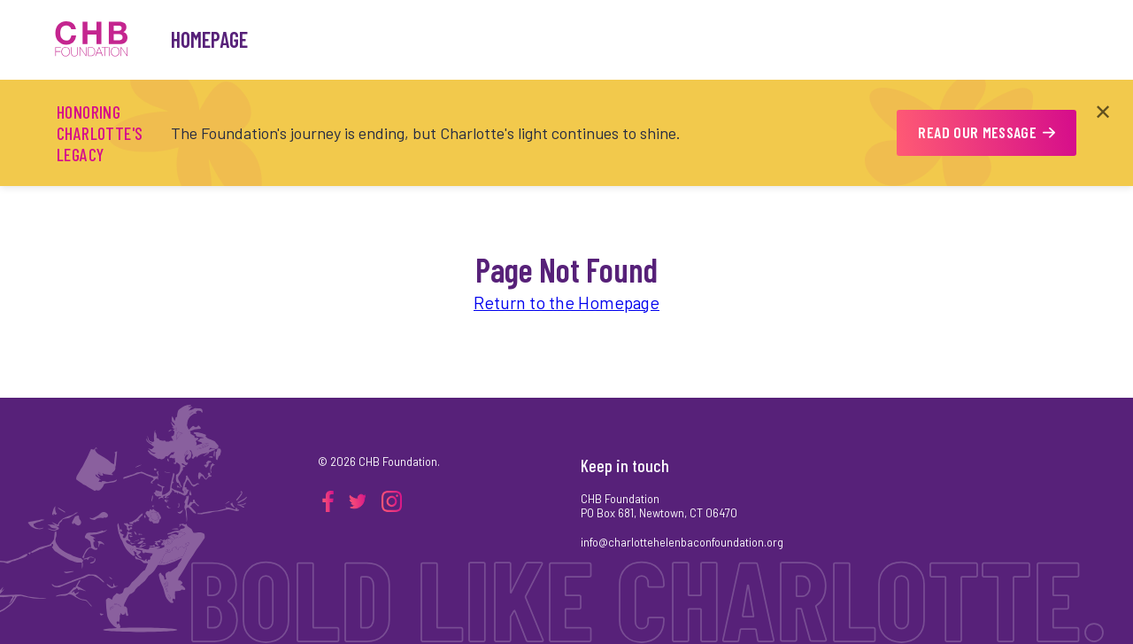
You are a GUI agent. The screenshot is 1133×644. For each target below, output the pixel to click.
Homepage (209, 39)
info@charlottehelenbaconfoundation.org (682, 542)
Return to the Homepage (566, 302)
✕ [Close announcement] (1103, 111)
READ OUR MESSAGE (986, 132)
